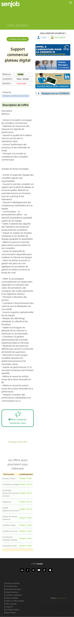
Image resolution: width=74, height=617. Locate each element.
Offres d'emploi (11, 604)
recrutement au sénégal (44, 607)
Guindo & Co (62, 598)
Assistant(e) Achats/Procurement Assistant (10, 493)
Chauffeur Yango (9, 525)
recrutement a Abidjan (69, 610)
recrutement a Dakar (64, 607)
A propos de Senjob (12, 583)
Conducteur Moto (9, 546)
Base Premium (11, 613)
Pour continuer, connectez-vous (18, 416)
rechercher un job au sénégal (56, 605)
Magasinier (6, 502)
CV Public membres (12, 610)
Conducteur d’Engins (10, 484)
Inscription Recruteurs (13, 589)
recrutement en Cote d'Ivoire (47, 610)
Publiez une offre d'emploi (15, 601)
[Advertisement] (53, 118)
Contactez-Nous (11, 586)
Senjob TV (9, 607)
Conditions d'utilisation (14, 595)
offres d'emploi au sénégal (68, 605)
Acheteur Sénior (8, 478)
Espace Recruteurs (12, 592)
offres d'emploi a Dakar (54, 607)
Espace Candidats (12, 598)
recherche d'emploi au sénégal (44, 605)
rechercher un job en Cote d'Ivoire (56, 608)
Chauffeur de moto (10, 531)
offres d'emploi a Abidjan (59, 610)
